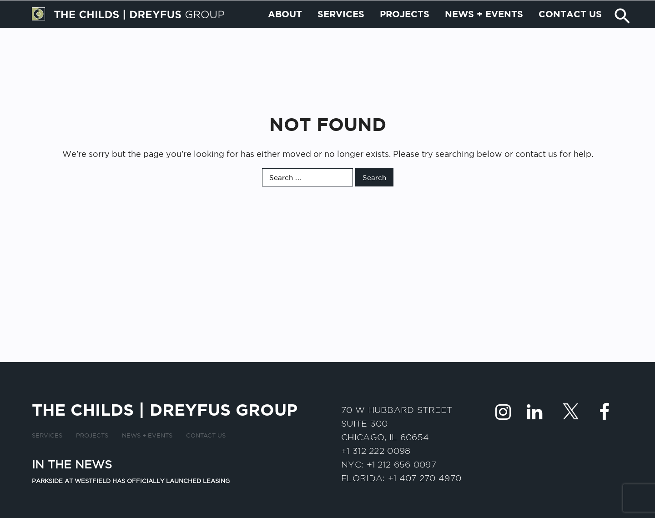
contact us (536, 154)
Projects (404, 34)
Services (340, 34)
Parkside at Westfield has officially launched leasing (131, 481)
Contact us (570, 34)
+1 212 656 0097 (402, 464)
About (285, 34)
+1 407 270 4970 (425, 478)
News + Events (484, 34)
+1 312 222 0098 (376, 450)
